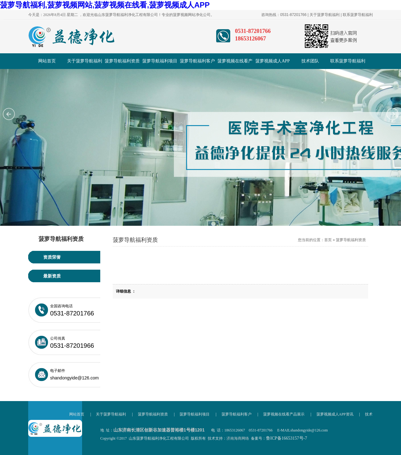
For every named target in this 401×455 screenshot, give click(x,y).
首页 (328, 240)
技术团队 (310, 61)
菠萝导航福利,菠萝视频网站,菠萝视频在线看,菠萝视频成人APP (105, 5)
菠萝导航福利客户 (197, 61)
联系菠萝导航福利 (358, 15)
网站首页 (47, 61)
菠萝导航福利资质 (122, 61)
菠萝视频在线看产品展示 (235, 64)
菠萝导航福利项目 (159, 61)
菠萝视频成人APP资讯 (272, 64)
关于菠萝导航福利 (325, 15)
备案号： (279, 438)
